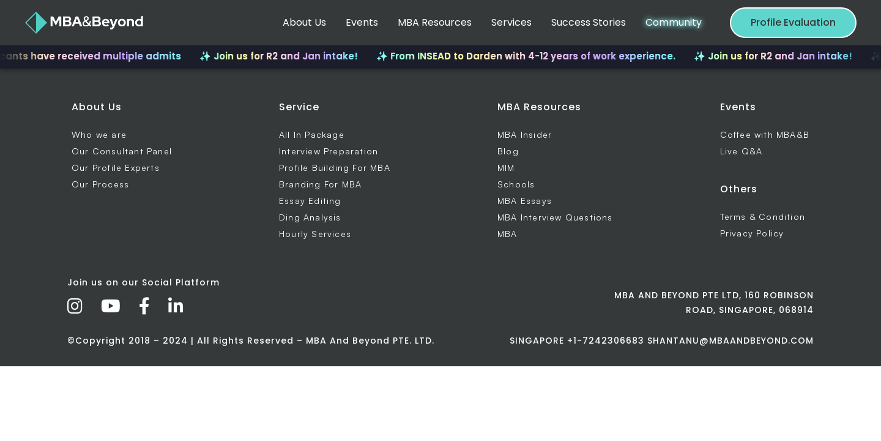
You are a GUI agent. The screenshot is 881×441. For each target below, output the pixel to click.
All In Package (311, 134)
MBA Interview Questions (555, 217)
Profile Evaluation (793, 22)
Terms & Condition (762, 216)
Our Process (100, 184)
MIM (506, 167)
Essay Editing (310, 200)
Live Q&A (741, 151)
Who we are (99, 134)
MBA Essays (524, 200)
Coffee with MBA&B (764, 134)
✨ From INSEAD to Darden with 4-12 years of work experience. (531, 56)
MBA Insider (524, 134)
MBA (507, 233)
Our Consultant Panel (122, 151)
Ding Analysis (310, 217)
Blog (508, 151)
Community (673, 22)
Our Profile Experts (116, 167)
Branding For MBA (320, 184)
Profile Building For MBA (334, 167)
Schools (516, 184)
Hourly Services (315, 233)
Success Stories (588, 22)
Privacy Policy (752, 233)
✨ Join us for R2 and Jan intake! (284, 56)
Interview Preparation (328, 151)
